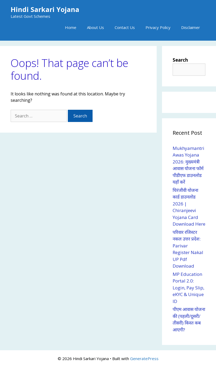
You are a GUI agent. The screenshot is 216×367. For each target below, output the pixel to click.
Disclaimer (190, 27)
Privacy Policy (158, 27)
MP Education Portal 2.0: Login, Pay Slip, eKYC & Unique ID (188, 287)
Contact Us (125, 27)
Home (70, 27)
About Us (95, 27)
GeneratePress (144, 358)
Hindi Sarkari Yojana (45, 9)
